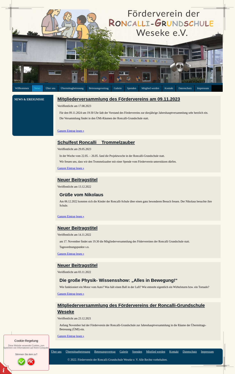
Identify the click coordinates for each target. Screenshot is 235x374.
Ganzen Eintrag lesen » (70, 130)
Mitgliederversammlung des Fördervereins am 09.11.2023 (118, 99)
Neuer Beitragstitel (77, 179)
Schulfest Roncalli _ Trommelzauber (96, 142)
